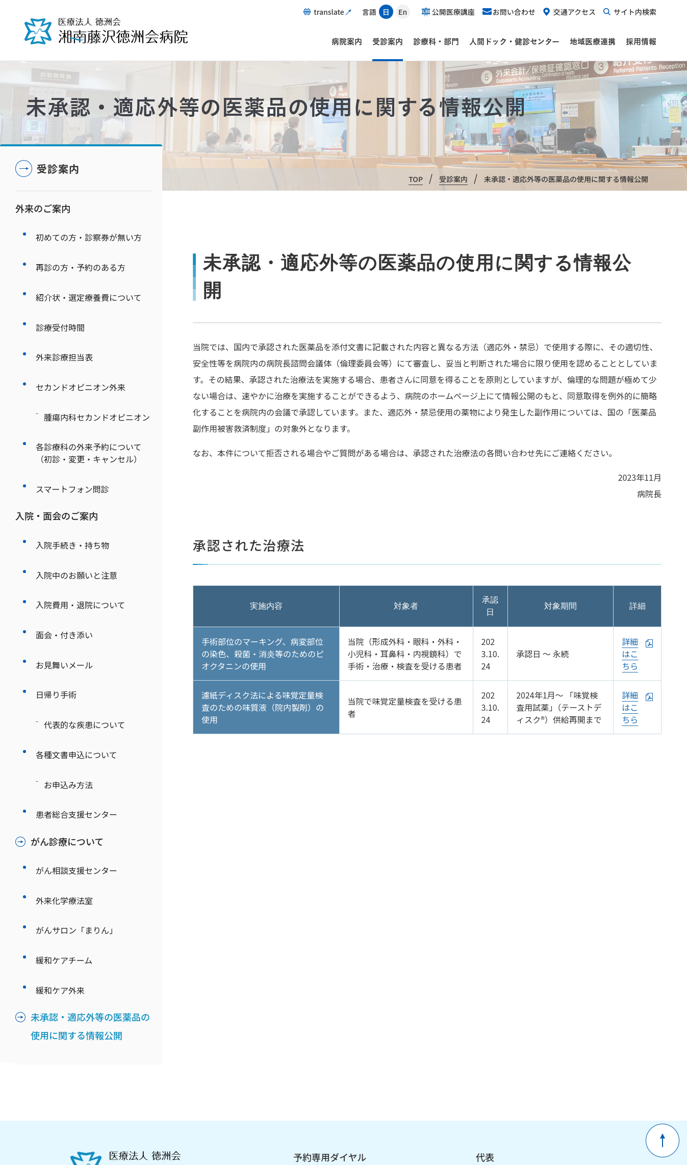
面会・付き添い (64, 541)
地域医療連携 (593, 41)
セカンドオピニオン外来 (80, 346)
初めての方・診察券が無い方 (89, 233)
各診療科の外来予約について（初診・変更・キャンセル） (89, 396)
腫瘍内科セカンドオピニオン (97, 368)
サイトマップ (428, 1060)
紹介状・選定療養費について (89, 278)
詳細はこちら (630, 653)
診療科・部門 (436, 41)
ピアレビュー (504, 1109)
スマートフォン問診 (72, 425)
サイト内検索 (635, 11)
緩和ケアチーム (64, 791)
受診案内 (387, 41)
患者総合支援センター (76, 675)
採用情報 (641, 41)
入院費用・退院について (80, 518)
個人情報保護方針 (328, 1046)
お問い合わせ (514, 11)
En (402, 12)
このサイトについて (332, 1060)
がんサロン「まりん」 (76, 769)
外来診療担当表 (64, 323)
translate (329, 11)
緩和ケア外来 (60, 814)
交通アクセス (574, 11)
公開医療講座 (453, 11)
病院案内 (347, 41)
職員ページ (319, 1109)
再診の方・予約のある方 (80, 256)
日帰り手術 (56, 586)
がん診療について (67, 698)
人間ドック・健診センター (514, 41)
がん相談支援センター (76, 724)
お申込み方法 (68, 653)
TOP (416, 179)
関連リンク (424, 1046)
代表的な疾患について (84, 608)
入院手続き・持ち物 (72, 474)
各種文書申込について (76, 631)
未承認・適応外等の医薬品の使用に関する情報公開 (90, 846)
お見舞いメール (64, 563)
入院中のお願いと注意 (76, 496)
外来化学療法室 (64, 746)
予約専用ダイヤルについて (334, 1020)
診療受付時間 (60, 301)
